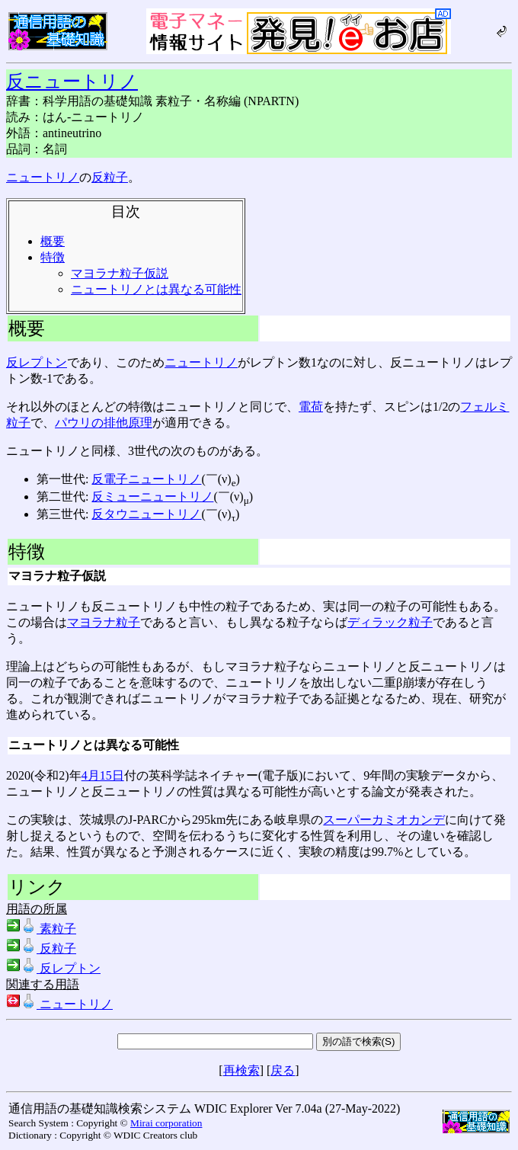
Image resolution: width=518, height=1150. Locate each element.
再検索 (241, 1070)
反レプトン (36, 362)
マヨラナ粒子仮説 (119, 273)
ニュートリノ (42, 177)
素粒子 (41, 928)
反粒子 (109, 177)
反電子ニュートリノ (146, 478)
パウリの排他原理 (103, 422)
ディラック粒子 (390, 622)
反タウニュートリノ (146, 514)
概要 (52, 241)
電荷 (311, 406)
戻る (282, 1070)
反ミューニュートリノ (152, 496)
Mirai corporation (166, 1123)
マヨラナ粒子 (103, 622)
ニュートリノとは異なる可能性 (156, 289)
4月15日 (103, 775)
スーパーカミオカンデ (384, 819)
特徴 (52, 257)
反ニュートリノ (72, 81)
